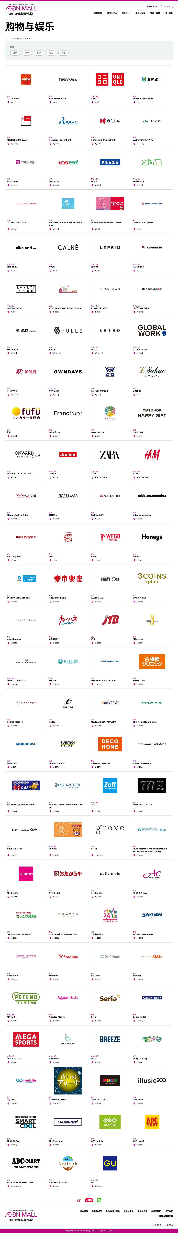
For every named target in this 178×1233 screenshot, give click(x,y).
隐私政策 (157, 1225)
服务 (39, 53)
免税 (63, 53)
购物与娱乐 (112, 12)
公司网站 (169, 1225)
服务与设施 (140, 12)
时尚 (15, 53)
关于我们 (169, 12)
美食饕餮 (98, 12)
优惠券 (126, 12)
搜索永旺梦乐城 (152, 6)
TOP (6, 38)
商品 (27, 53)
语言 (167, 6)
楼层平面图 (155, 12)
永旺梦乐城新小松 (16, 38)
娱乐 (51, 53)
